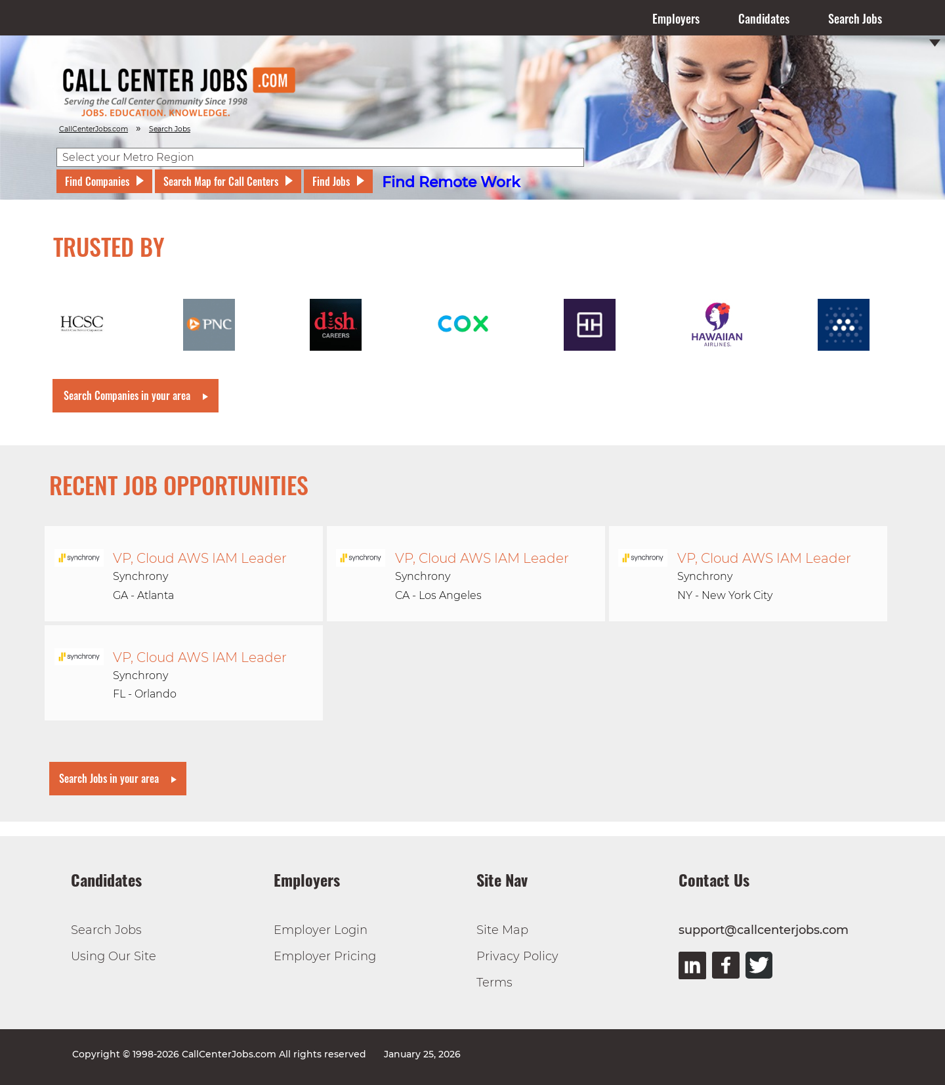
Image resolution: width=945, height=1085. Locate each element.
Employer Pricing (325, 956)
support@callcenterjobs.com (764, 930)
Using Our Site (113, 956)
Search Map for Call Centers (220, 181)
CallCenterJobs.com (93, 129)
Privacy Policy (517, 956)
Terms (494, 982)
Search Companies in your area (127, 395)
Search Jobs (855, 18)
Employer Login (321, 930)
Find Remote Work (451, 182)
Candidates (763, 18)
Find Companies (97, 181)
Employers (676, 18)
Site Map (502, 930)
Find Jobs (331, 181)
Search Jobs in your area (109, 778)
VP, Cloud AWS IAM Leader (200, 558)
